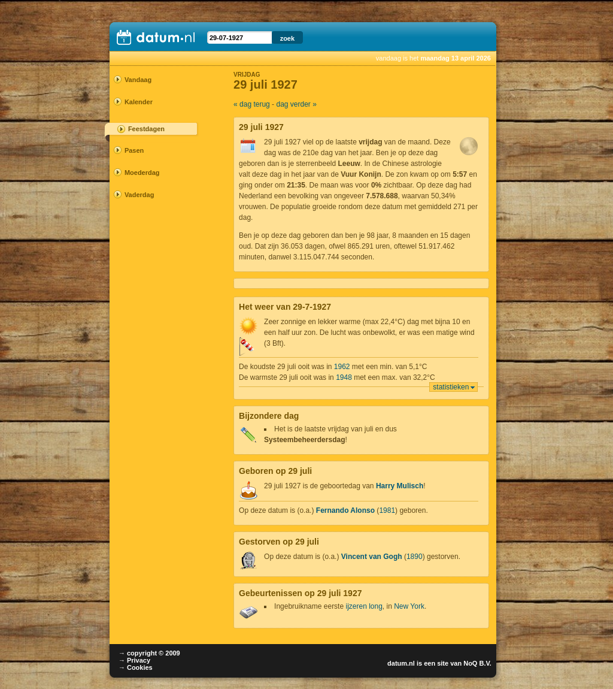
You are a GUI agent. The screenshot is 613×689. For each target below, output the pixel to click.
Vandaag (138, 79)
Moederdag (142, 172)
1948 (344, 377)
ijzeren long (363, 606)
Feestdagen (146, 128)
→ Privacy (134, 660)
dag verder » (296, 104)
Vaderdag (139, 194)
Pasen (134, 150)
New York (409, 606)
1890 (414, 556)
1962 (342, 366)
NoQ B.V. (477, 663)
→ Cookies (136, 667)
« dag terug (251, 104)
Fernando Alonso (345, 510)
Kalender (139, 101)
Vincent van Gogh (371, 556)
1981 (387, 510)
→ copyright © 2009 (149, 653)
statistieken (451, 387)
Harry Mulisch (399, 486)
